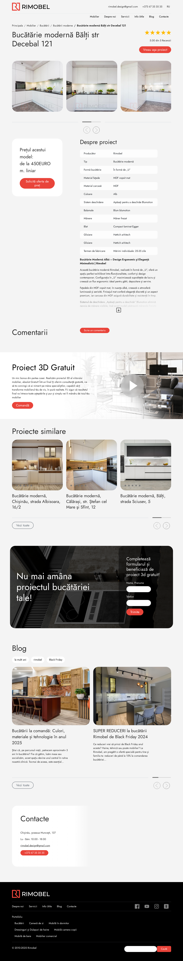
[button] (86, 130)
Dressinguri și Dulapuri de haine (32, 930)
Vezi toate (22, 525)
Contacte (164, 16)
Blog (151, 16)
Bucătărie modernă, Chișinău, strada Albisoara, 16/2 (36, 501)
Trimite (134, 612)
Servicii (125, 16)
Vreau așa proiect (155, 49)
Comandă (22, 405)
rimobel (38, 660)
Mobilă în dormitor (59, 923)
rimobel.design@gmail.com (123, 6)
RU (168, 6)
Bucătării (19, 923)
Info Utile (139, 16)
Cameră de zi (36, 923)
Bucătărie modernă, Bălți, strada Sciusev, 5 (142, 499)
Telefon (130, 596)
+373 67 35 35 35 (152, 6)
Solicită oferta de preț (37, 183)
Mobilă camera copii (65, 930)
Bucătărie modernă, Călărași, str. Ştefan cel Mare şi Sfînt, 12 (86, 501)
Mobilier (94, 16)
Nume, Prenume (135, 583)
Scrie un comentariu (95, 330)
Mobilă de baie (23, 936)
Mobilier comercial (46, 936)
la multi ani (20, 660)
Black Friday (55, 660)
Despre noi (110, 16)
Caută (164, 949)
